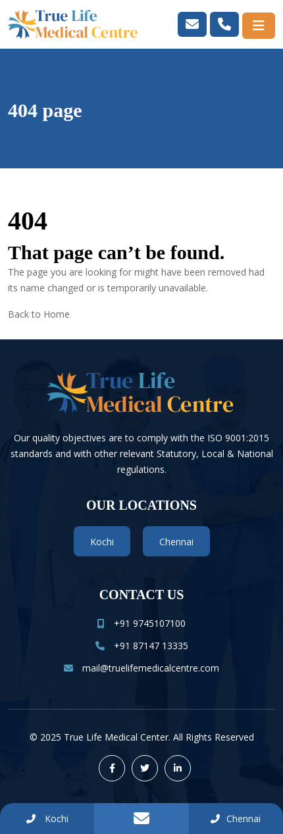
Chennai (176, 541)
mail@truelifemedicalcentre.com (141, 668)
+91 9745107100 (141, 623)
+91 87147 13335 (141, 645)
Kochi (102, 541)
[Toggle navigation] (258, 25)
